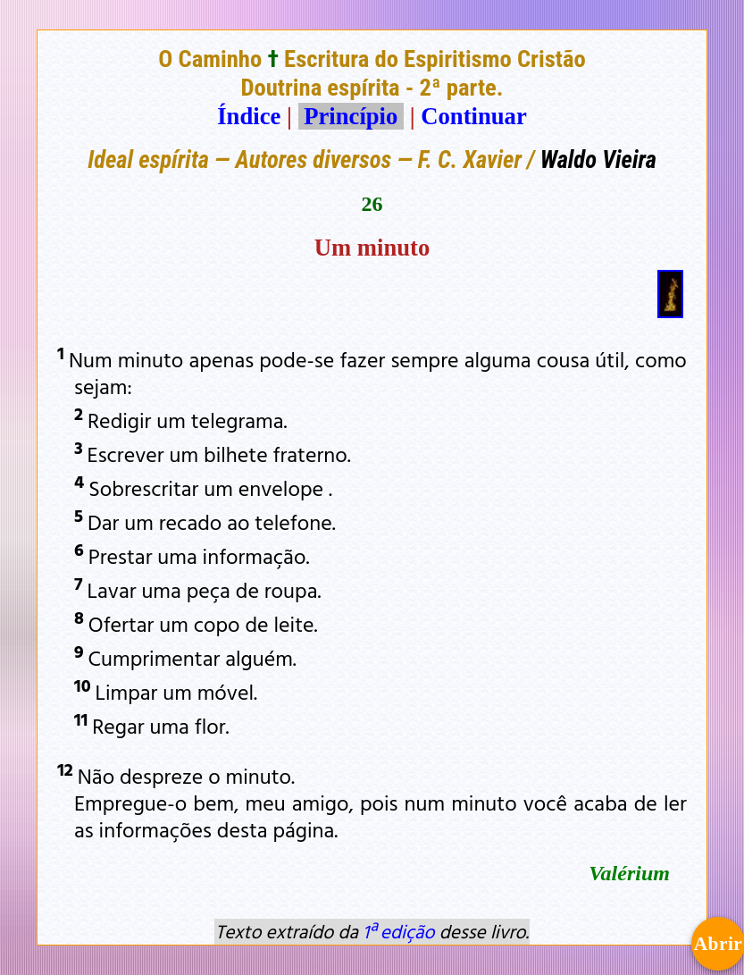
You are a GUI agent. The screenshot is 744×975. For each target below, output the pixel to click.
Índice (248, 116)
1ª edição (398, 931)
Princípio (351, 116)
